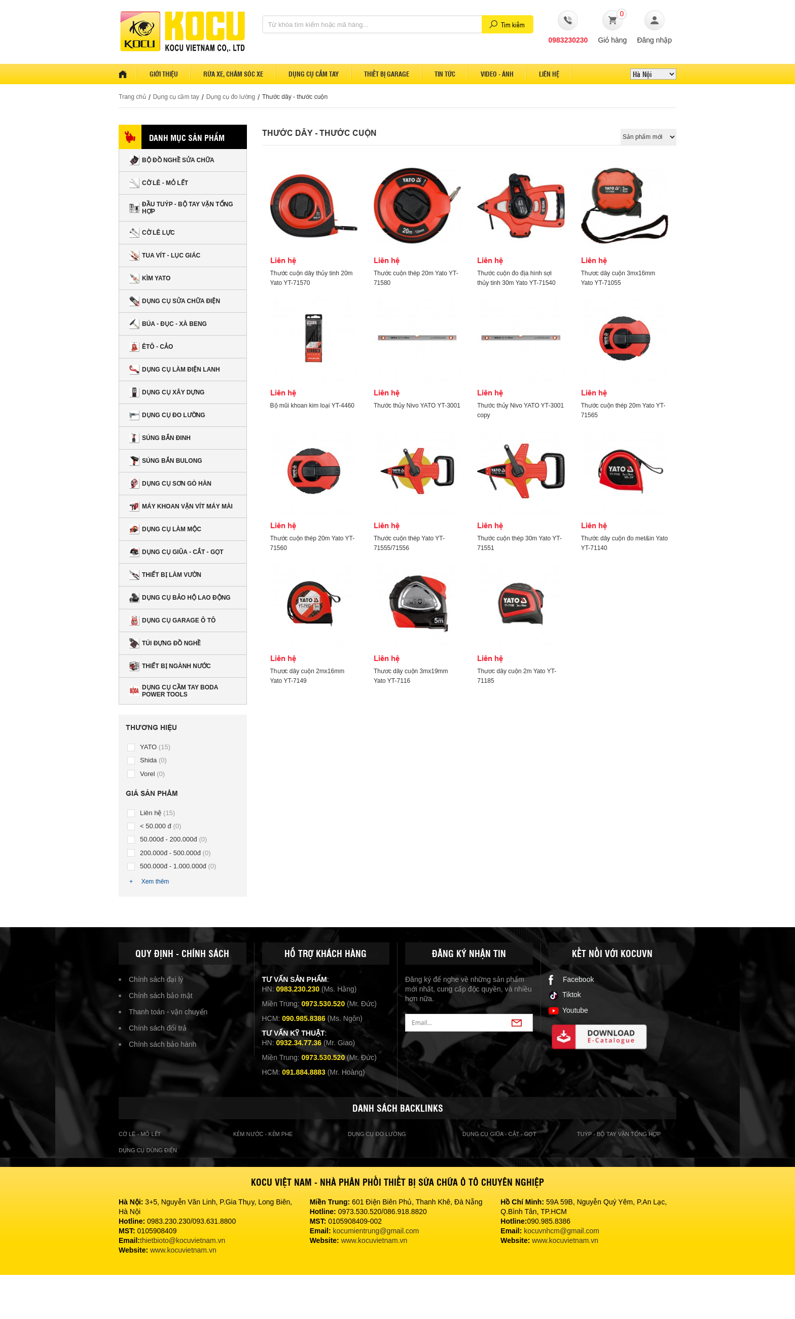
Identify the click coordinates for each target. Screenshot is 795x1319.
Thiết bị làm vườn (165, 575)
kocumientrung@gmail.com (376, 1231)
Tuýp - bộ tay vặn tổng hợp (619, 1134)
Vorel (152, 774)
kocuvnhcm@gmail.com (561, 1231)
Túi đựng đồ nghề (165, 643)
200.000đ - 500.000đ (175, 853)
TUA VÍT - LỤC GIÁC (164, 255)
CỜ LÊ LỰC (152, 233)
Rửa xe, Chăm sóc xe (233, 73)
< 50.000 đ (160, 826)
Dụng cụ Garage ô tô (172, 620)
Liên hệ (549, 73)
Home (128, 73)
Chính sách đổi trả (158, 1028)
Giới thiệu (164, 73)
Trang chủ (132, 96)
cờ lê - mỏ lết (140, 1134)
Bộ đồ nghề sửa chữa (171, 160)
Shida (153, 760)
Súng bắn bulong (165, 461)
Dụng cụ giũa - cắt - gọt (176, 552)
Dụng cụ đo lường (230, 96)
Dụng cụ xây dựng (166, 392)
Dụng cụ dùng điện (148, 1150)
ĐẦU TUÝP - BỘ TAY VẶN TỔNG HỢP (181, 208)
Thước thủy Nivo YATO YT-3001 (417, 405)
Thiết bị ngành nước (170, 666)
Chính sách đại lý (156, 979)
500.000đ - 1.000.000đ (178, 866)
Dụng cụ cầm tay (313, 73)
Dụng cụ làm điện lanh (174, 369)
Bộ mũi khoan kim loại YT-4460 (312, 405)
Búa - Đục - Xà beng (168, 324)
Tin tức (445, 73)
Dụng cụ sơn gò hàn (170, 484)
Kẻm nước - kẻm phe (263, 1134)
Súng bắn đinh (160, 438)
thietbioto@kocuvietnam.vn (182, 1240)
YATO (155, 747)
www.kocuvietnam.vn (183, 1250)
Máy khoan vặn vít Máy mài (181, 506)
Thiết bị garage (386, 73)
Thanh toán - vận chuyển (168, 1012)
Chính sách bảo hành (162, 1044)
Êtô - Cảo (151, 347)
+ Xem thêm (149, 881)
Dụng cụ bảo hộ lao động (180, 598)
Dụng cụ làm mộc (165, 529)
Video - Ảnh (497, 73)
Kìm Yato (149, 278)
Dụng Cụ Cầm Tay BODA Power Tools (173, 691)
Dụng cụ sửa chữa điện (174, 301)
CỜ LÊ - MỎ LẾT (158, 183)
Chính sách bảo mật (161, 996)
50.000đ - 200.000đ (173, 839)
